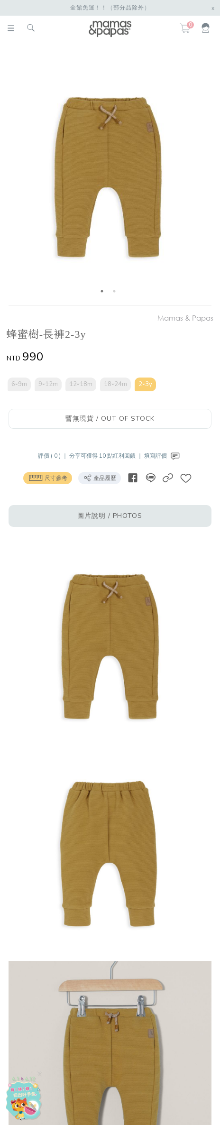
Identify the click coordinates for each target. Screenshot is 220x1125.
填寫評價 (163, 456)
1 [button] (102, 291)
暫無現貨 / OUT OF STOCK (110, 418)
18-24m (115, 384)
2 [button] (114, 291)
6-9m (19, 384)
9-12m (48, 384)
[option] (107, 175)
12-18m (80, 384)
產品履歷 (99, 477)
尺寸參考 (47, 477)
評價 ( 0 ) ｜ (53, 456)
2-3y (145, 384)
